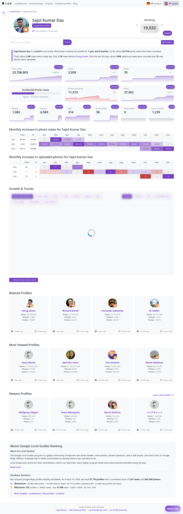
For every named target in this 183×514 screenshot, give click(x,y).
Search (67, 42)
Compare (60, 493)
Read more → (17, 467)
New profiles (48, 493)
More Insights (20, 493)
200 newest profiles (77, 510)
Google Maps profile (41, 25)
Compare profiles (63, 3)
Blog (75, 3)
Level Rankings (36, 3)
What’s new (173, 508)
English (171, 3)
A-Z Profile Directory (118, 510)
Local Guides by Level (98, 510)
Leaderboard (21, 3)
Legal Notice (61, 510)
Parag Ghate (82, 56)
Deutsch (153, 3)
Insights (49, 3)
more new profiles (163, 395)
